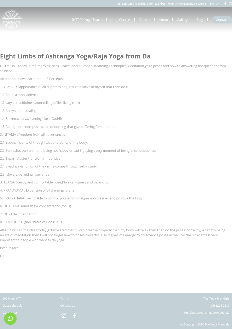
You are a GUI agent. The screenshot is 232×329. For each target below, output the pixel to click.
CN (218, 3)
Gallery (182, 19)
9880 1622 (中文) (156, 3)
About (163, 19)
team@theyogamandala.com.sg (187, 3)
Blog (199, 19)
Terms (64, 298)
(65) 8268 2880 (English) (131, 3)
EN (212, 3)
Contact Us (67, 305)
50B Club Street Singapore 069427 (207, 312)
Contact (222, 19)
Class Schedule (12, 305)
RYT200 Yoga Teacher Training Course (101, 19)
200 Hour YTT (11, 298)
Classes (144, 19)
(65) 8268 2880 (220, 305)
